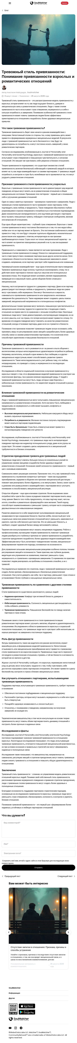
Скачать (64, 3)
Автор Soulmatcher (20, 92)
